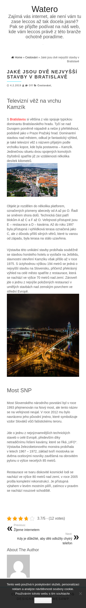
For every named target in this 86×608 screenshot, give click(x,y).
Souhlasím (43, 600)
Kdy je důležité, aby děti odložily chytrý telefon (41, 538)
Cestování (44, 85)
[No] (80, 593)
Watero (45, 9)
